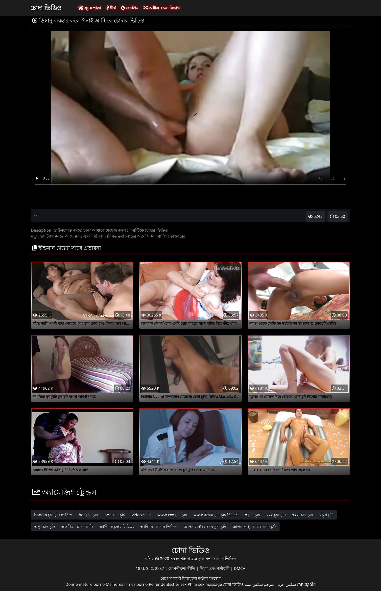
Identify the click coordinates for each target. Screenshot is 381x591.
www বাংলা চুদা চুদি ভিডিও (215, 515)
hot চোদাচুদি (114, 515)
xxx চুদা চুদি (276, 515)
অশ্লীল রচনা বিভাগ (161, 8)
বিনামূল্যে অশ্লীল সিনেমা (201, 578)
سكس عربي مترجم (280, 584)
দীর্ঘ (111, 8)
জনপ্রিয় (129, 8)
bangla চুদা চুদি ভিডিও (53, 515)
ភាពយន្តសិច (306, 584)
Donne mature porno (85, 584)
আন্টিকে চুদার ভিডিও (116, 526)
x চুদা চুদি (252, 515)
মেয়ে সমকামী (171, 578)
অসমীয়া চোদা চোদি (77, 526)
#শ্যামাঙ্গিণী (159, 236)
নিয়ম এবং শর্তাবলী (215, 568)
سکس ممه (254, 584)
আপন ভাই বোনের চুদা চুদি (205, 526)
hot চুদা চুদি (88, 515)
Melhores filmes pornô (127, 584)
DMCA (239, 568)
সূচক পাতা (89, 8)
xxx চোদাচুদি (302, 515)
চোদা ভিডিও (45, 7)
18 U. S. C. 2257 (150, 568)
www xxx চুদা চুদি (172, 515)
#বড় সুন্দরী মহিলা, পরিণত (96, 236)
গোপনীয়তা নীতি (182, 568)
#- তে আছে (64, 236)
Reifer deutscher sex (168, 584)
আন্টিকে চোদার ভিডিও (158, 526)
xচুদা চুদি (326, 515)
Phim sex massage (205, 584)
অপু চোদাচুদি (44, 526)
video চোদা (141, 515)
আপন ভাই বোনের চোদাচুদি (254, 526)
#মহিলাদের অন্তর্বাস (134, 236)
